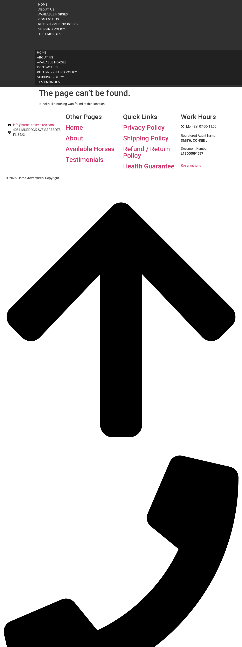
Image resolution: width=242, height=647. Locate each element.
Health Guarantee (148, 166)
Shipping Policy (51, 29)
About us (46, 9)
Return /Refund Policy (58, 24)
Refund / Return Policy (146, 152)
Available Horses (53, 14)
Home (42, 4)
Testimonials (49, 34)
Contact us (48, 19)
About (74, 138)
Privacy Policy (144, 127)
